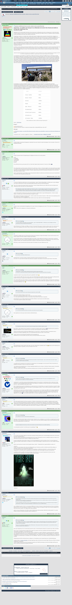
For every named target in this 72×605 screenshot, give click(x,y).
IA (19, 2)
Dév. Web (31, 2)
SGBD (43, 2)
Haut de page (58, 590)
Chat (31, 0)
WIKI (40, 551)
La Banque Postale (20, 572)
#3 (59, 151)
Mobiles (50, 2)
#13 (59, 341)
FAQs (19, 551)
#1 (59, 23)
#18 (59, 431)
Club (52, 0)
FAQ (24, 0)
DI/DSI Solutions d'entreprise (10, 2)
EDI (34, 2)
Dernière (58, 11)
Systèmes (53, 2)
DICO (42, 551)
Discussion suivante (35, 555)
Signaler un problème (18, 11)
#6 (59, 216)
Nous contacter (47, 590)
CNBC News (19, 122)
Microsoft (25, 2)
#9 (59, 265)
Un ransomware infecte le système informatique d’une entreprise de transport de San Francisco (18, 577)
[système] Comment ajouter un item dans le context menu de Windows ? (14, 581)
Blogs (27, 0)
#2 (59, 138)
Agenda (21, 6)
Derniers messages (3, 6)
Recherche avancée (68, 6)
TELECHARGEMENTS (26, 551)
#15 (59, 372)
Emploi (40, 0)
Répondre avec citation (50, 136)
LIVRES (21, 551)
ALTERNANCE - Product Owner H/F (21, 567)
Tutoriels (20, 0)
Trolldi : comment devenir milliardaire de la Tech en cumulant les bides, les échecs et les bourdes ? (18, 579)
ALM (21, 2)
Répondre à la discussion (7, 11)
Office (46, 2)
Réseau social (13, 6)
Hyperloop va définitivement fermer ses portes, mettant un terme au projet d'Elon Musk (24, 14)
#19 (59, 492)
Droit (49, 0)
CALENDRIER (46, 551)
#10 (59, 286)
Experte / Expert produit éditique (21, 571)
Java (28, 2)
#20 (59, 515)
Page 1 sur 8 (47, 11)
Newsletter (35, 0)
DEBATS (37, 551)
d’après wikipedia (24, 540)
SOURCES (33, 551)
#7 (59, 231)
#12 (59, 321)
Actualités (24, 8)
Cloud (17, 2)
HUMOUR (50, 551)
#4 (59, 178)
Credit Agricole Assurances (22, 568)
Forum (4, 8)
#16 (59, 397)
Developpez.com (52, 590)
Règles (27, 6)
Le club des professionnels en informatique (14, 8)
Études (44, 0)
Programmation (39, 2)
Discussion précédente (27, 555)
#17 (59, 410)
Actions (8, 6)
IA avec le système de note (6, 583)
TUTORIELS (15, 551)
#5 (59, 202)
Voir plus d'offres (44, 573)
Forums (15, 0)
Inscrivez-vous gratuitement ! (22, 5)
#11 (59, 304)
